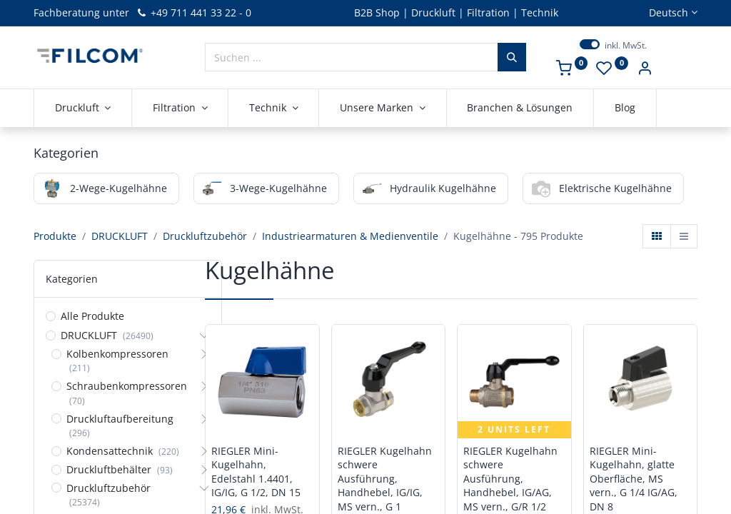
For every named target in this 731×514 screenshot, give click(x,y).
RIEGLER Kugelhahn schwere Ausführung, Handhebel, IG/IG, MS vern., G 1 (385, 478)
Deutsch (668, 12)
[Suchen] (512, 57)
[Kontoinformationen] (644, 69)
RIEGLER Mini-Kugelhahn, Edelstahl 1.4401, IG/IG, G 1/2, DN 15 (256, 472)
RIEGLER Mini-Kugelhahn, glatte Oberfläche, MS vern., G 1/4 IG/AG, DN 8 (633, 478)
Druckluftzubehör (205, 236)
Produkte (55, 236)
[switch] (590, 44)
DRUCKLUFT (119, 236)
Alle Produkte (92, 316)
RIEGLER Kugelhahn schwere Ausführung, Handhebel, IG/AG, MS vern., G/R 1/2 (510, 478)
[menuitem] (520, 107)
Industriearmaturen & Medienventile (350, 236)
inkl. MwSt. (626, 45)
